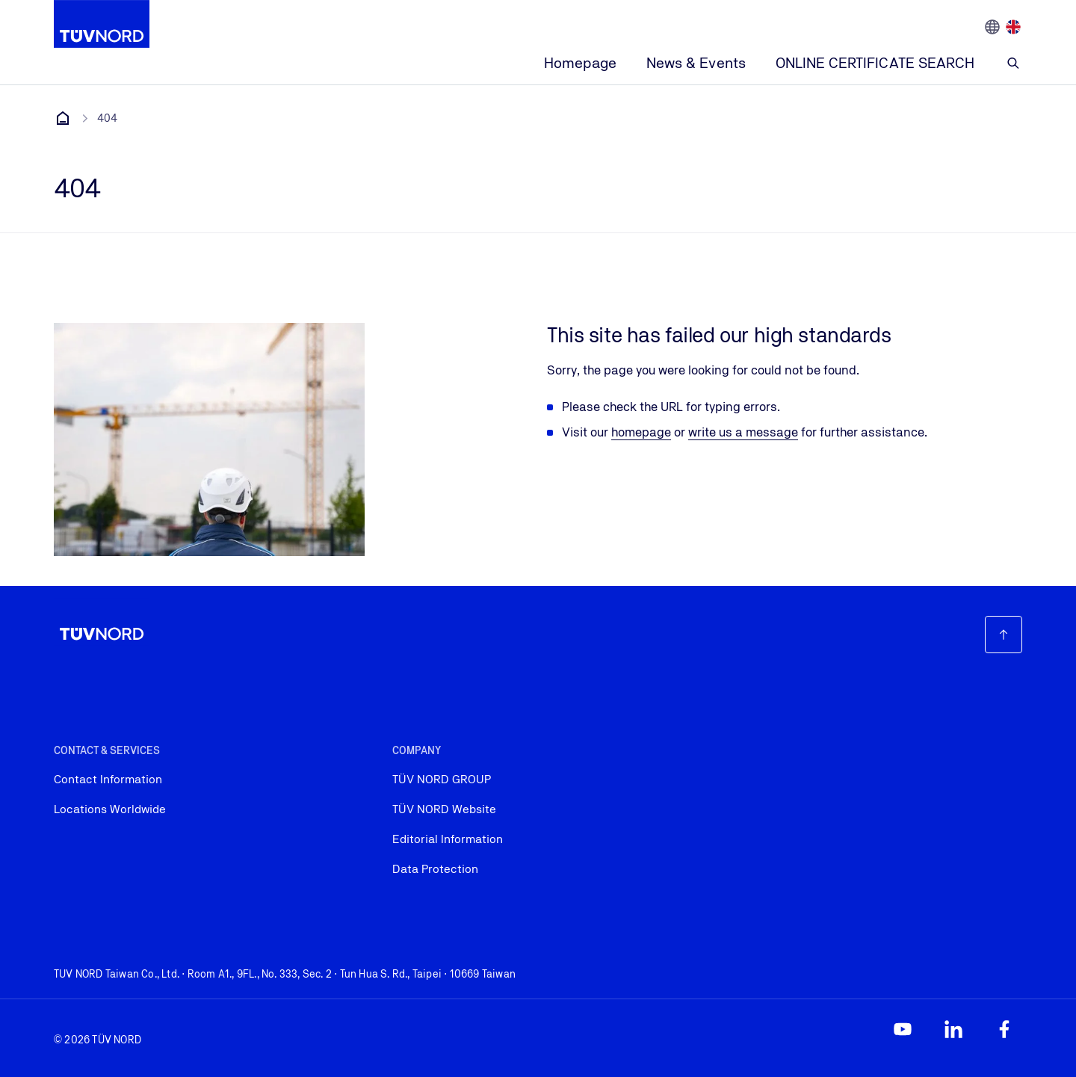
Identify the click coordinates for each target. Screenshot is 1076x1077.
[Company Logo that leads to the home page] (101, 24)
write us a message (743, 432)
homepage (641, 432)
